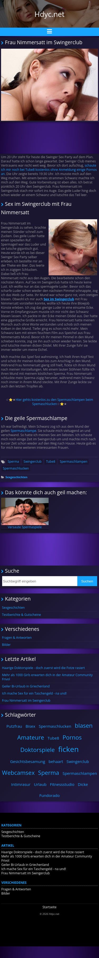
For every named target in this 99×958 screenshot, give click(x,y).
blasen (84, 725)
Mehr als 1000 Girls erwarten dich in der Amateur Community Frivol (47, 677)
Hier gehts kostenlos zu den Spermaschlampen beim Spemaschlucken (54, 401)
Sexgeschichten (16, 477)
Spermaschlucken (16, 468)
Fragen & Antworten (17, 637)
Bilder (6, 644)
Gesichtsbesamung (27, 761)
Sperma (13, 461)
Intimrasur (20, 784)
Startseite (49, 907)
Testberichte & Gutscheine (21, 614)
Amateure (30, 737)
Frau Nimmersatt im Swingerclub (26, 700)
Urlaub (40, 784)
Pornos (72, 737)
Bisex (30, 726)
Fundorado (49, 795)
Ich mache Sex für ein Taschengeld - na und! (34, 693)
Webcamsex (18, 772)
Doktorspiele (37, 750)
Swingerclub (32, 461)
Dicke (83, 784)
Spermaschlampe (23, 430)
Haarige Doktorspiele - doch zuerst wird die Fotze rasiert (43, 668)
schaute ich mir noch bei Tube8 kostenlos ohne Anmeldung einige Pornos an (49, 169)
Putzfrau (14, 726)
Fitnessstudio (62, 784)
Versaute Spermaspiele (25, 513)
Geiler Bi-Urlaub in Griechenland (26, 686)
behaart (56, 761)
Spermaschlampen (73, 461)
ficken (68, 749)
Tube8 (50, 461)
